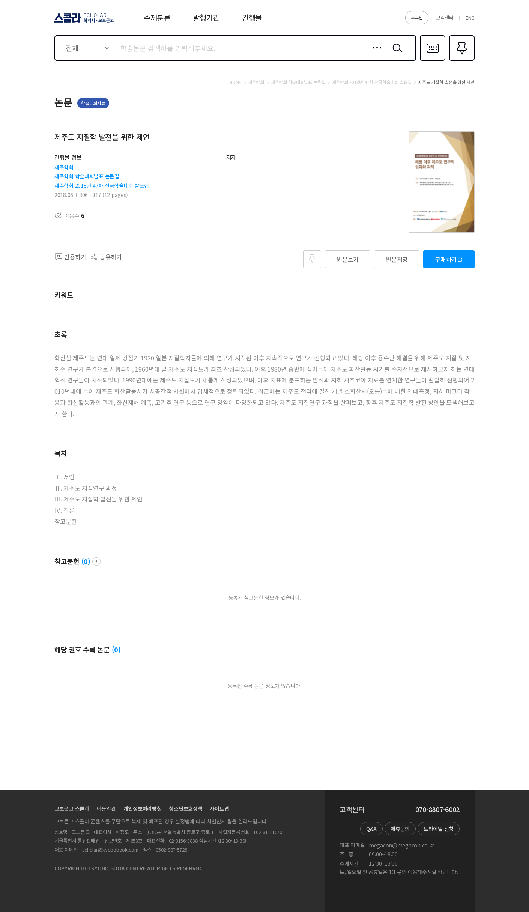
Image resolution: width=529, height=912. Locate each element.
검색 (396, 53)
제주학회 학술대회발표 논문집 (86, 176)
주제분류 (157, 17)
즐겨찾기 (461, 60)
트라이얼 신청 (439, 828)
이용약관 (106, 808)
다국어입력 (433, 60)
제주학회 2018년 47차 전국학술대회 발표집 (101, 185)
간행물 (252, 17)
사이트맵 (219, 808)
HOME (235, 82)
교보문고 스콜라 (71, 808)
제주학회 (64, 167)
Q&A (371, 828)
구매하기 (446, 259)
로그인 (417, 17)
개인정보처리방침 (142, 808)
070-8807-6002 (437, 809)
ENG (470, 17)
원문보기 (348, 259)
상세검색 (375, 53)
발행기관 (206, 17)
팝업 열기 (96, 561)
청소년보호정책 (185, 808)
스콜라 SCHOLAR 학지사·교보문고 (82, 22)
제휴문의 (400, 828)
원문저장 (397, 259)
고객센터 (445, 17)
